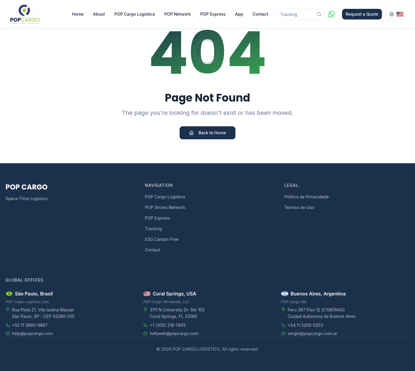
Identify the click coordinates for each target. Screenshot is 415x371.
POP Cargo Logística (134, 14)
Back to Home (207, 132)
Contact (260, 14)
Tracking (153, 228)
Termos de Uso (299, 207)
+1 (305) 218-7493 (167, 325)
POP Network (178, 14)
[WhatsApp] (331, 14)
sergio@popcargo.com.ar (312, 333)
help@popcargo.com (32, 333)
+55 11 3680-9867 (30, 325)
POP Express (213, 14)
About (99, 14)
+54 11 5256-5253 (305, 325)
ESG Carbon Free (162, 239)
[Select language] (396, 14)
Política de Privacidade (306, 196)
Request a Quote (362, 14)
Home (78, 14)
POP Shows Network (165, 207)
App (239, 14)
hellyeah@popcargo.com (174, 333)
